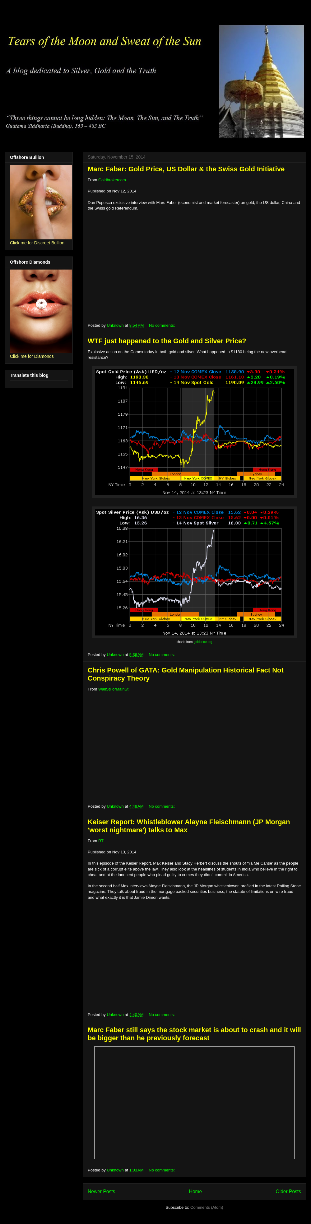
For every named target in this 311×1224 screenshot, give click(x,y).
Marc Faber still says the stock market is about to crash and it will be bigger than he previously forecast (194, 1034)
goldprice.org (202, 642)
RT (101, 840)
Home (195, 1191)
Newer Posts (101, 1191)
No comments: (162, 325)
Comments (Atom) (206, 1207)
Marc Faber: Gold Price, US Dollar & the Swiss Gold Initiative (186, 169)
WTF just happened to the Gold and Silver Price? (167, 341)
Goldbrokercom (112, 180)
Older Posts (288, 1191)
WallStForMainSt (113, 689)
